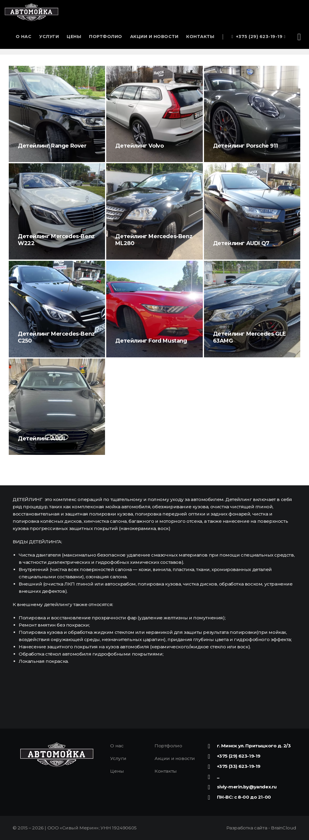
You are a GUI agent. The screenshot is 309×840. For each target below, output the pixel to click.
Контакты (200, 36)
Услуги (49, 36)
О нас (24, 36)
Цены (74, 36)
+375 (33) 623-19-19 (238, 766)
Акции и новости (154, 36)
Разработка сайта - (261, 828)
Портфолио (105, 36)
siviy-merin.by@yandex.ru (247, 787)
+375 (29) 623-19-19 (258, 36)
